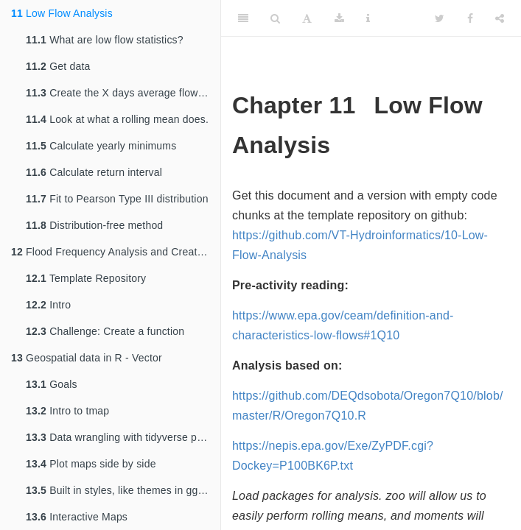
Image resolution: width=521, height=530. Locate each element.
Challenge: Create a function (105, 331)
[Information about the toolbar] (368, 18)
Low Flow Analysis (62, 13)
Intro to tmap (67, 411)
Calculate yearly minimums (101, 146)
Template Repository (86, 278)
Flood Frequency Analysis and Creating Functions (115, 252)
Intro (48, 305)
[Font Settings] (307, 18)
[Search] (275, 18)
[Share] (499, 18)
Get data (58, 66)
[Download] (339, 18)
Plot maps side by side (91, 464)
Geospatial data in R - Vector (86, 358)
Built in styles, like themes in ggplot (120, 490)
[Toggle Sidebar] (243, 18)
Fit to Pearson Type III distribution (117, 199)
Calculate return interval (94, 172)
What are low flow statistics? (104, 40)
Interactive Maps (76, 517)
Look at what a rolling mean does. (117, 119)
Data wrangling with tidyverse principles (123, 437)
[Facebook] (470, 18)
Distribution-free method (94, 225)
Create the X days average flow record (123, 93)
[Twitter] (439, 18)
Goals (51, 384)
